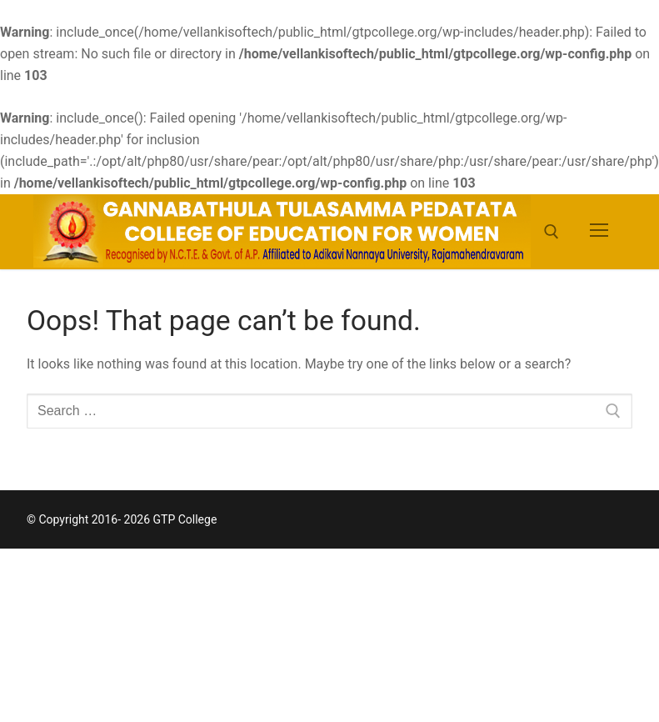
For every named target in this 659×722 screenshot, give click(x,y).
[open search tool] (551, 231)
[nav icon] (599, 231)
